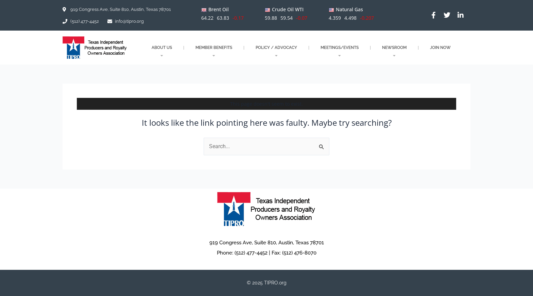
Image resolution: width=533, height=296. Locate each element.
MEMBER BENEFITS (213, 51)
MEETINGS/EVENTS (340, 51)
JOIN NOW (440, 47)
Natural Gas (349, 9)
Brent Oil (218, 9)
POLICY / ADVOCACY (276, 51)
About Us (162, 51)
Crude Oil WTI (288, 9)
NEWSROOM (394, 51)
